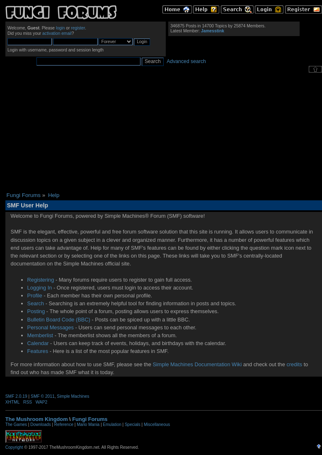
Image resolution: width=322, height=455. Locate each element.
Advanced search (186, 61)
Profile (34, 295)
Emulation (112, 424)
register (78, 28)
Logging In (39, 288)
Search (35, 303)
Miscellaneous (157, 424)
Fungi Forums (89, 419)
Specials (132, 424)
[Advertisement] (163, 132)
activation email (57, 33)
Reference (63, 424)
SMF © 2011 (43, 396)
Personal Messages (50, 327)
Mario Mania (88, 424)
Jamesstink (212, 31)
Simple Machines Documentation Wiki (197, 364)
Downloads (40, 424)
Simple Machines (73, 396)
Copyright (14, 447)
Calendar (38, 343)
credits (294, 364)
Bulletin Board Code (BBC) (58, 319)
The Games (16, 424)
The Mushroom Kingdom (36, 419)
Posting (36, 311)
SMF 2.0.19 (16, 396)
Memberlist (40, 335)
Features (37, 351)
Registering (40, 280)
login (60, 28)
